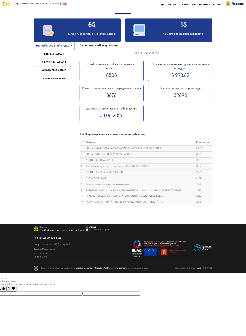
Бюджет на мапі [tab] (54, 54)
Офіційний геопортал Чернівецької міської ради (37, 4)
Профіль (217, 5)
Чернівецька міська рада (47, 238)
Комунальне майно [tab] (54, 70)
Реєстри (173, 4)
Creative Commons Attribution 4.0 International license (100, 268)
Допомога (204, 5)
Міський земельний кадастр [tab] (54, 46)
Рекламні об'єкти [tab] (54, 79)
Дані (194, 5)
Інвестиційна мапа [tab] (54, 62)
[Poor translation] (11, 289)
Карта (185, 5)
